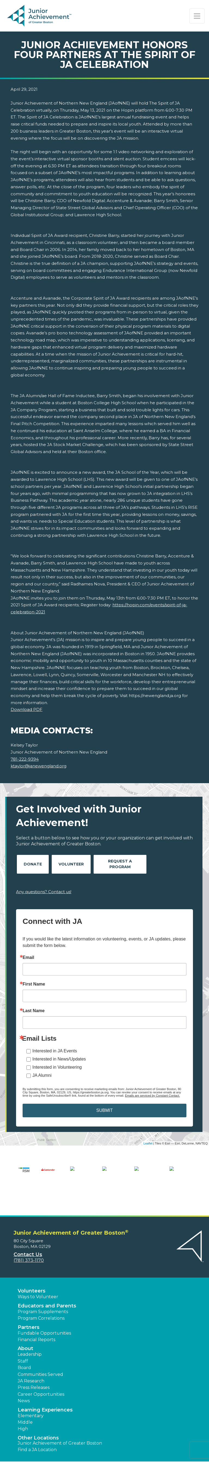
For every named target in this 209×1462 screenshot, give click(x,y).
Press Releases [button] (34, 1366)
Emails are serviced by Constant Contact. (152, 1095)
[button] (119, 1451)
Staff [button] (23, 1339)
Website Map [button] (57, 1454)
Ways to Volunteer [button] (38, 1275)
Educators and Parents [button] (47, 1284)
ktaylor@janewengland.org (38, 765)
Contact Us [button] (28, 1233)
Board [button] (24, 1346)
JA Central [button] (84, 1454)
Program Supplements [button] (43, 1290)
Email (28, 957)
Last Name (34, 1011)
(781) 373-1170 (29, 1239)
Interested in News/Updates (59, 1059)
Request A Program (120, 864)
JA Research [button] (31, 1359)
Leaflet (147, 1143)
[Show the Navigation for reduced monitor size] (197, 16)
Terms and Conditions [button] (39, 1447)
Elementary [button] (31, 1394)
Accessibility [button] (30, 1454)
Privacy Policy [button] (77, 1447)
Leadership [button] (30, 1333)
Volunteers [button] (31, 1269)
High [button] (23, 1407)
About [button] (25, 1327)
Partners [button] (28, 1305)
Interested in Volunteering (57, 1067)
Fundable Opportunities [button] (44, 1311)
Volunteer (71, 864)
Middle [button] (25, 1401)
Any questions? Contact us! (43, 891)
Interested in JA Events (54, 1051)
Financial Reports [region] (36, 1318)
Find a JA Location (37, 1428)
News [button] (24, 1379)
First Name (34, 984)
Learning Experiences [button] (45, 1388)
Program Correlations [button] (41, 1297)
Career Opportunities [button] (41, 1372)
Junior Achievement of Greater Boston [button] (60, 1421)
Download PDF (26, 709)
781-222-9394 (25, 759)
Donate (33, 864)
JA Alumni (41, 1075)
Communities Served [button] (40, 1353)
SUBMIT (104, 1110)
